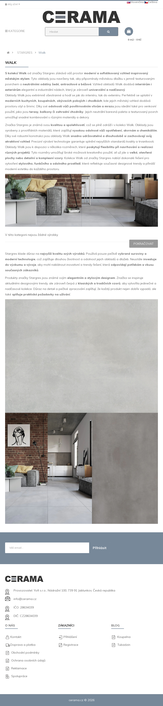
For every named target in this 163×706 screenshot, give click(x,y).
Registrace (70, 645)
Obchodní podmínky (25, 652)
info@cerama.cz (25, 599)
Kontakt (15, 637)
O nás (10, 625)
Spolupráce (19, 676)
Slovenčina (135, 2)
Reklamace (19, 668)
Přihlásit (100, 548)
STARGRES (24, 52)
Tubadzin (123, 645)
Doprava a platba (22, 645)
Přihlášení (70, 637)
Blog (115, 625)
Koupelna (124, 637)
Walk (42, 52)
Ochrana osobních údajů (28, 660)
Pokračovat (143, 244)
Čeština (151, 2)
